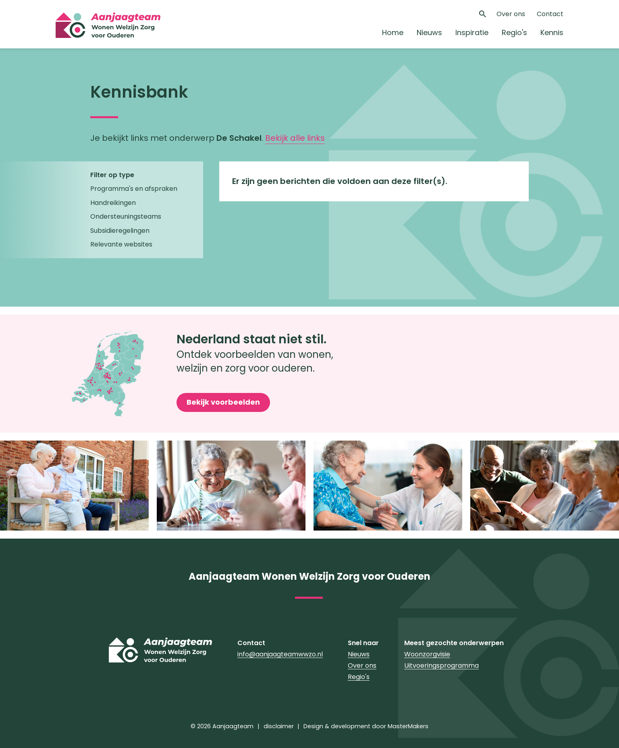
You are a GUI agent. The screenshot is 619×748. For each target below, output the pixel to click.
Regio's (514, 32)
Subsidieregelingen (120, 230)
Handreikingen (113, 202)
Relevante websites (121, 244)
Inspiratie (471, 32)
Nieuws (429, 32)
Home (392, 32)
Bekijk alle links (295, 138)
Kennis (551, 32)
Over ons (510, 14)
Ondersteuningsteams (125, 216)
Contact (550, 14)
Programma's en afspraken (133, 188)
